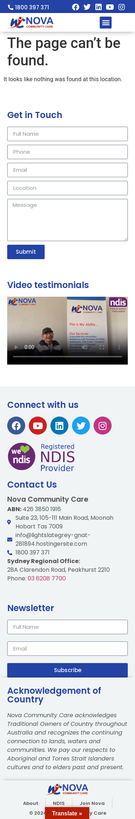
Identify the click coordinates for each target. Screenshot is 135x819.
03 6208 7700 (75, 578)
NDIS (59, 803)
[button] (106, 23)
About (30, 803)
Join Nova (92, 803)
